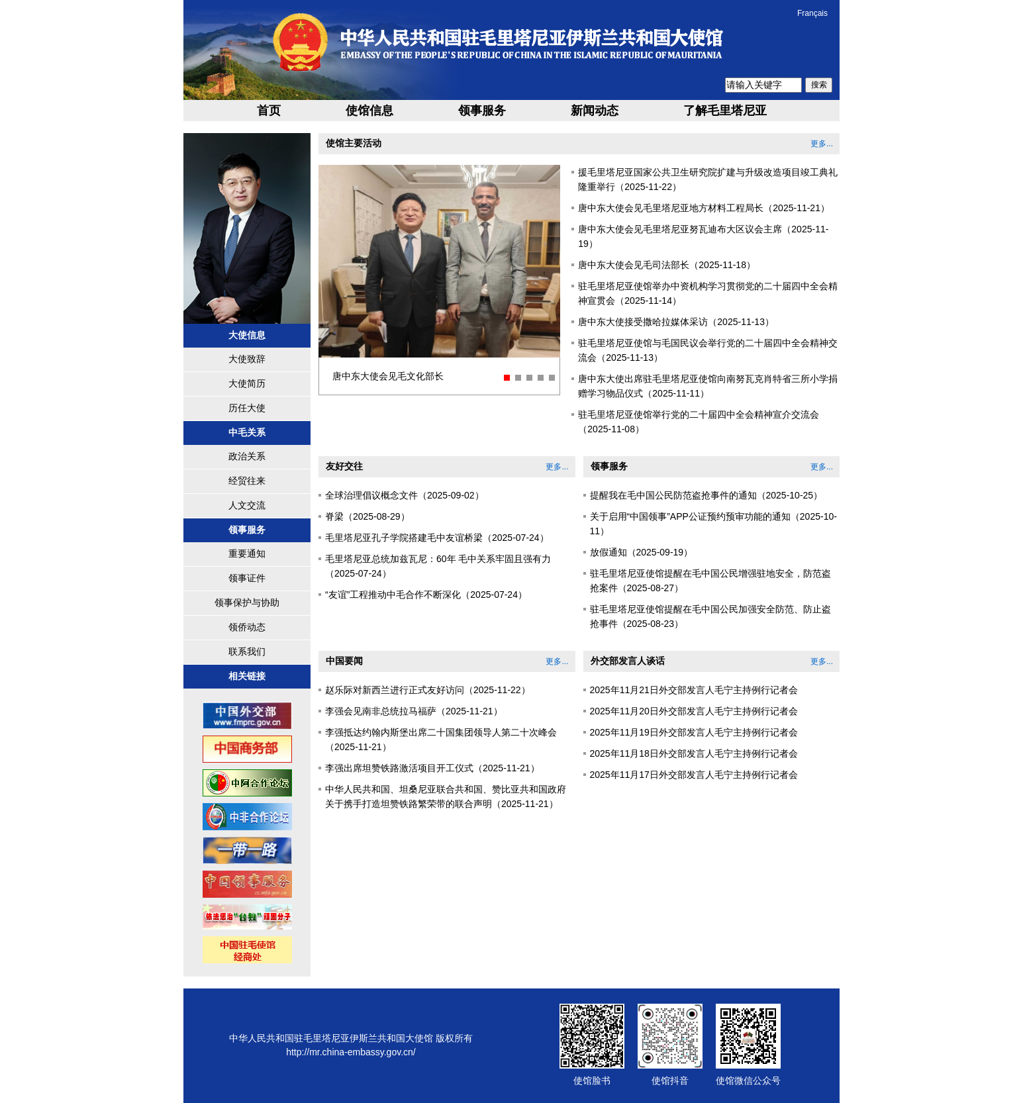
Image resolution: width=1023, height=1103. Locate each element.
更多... (821, 143)
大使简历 (247, 383)
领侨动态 (247, 627)
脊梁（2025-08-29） (367, 516)
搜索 (819, 84)
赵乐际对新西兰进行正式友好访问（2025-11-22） (427, 690)
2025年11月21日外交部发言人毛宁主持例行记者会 (694, 690)
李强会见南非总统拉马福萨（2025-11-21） (414, 711)
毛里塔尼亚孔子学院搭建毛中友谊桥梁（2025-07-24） (437, 537)
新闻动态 (594, 110)
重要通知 (247, 553)
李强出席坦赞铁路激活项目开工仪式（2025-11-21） (432, 768)
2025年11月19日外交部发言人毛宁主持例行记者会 (694, 732)
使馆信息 (369, 110)
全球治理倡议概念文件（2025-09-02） (404, 495)
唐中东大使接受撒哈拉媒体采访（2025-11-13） (676, 321)
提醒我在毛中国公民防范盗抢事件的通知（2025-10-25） (706, 495)
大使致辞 (247, 359)
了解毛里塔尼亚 (725, 110)
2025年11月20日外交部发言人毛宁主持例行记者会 (694, 711)
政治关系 (247, 456)
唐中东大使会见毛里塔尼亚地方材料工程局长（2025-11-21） (704, 208)
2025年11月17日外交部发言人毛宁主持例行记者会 (694, 774)
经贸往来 (247, 480)
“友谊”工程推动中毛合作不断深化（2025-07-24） (426, 594)
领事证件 (247, 578)
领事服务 (482, 110)
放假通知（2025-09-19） (641, 552)
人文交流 (247, 505)
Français (812, 13)
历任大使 (247, 408)
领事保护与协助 (247, 602)
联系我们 (247, 651)
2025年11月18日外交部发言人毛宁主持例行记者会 (694, 753)
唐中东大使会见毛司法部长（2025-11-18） (666, 265)
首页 (269, 110)
